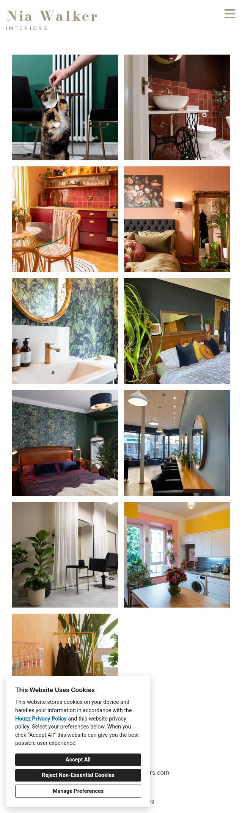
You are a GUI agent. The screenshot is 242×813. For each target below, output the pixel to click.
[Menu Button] (229, 13)
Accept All (78, 760)
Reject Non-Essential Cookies (78, 775)
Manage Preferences (78, 791)
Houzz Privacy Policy (41, 719)
